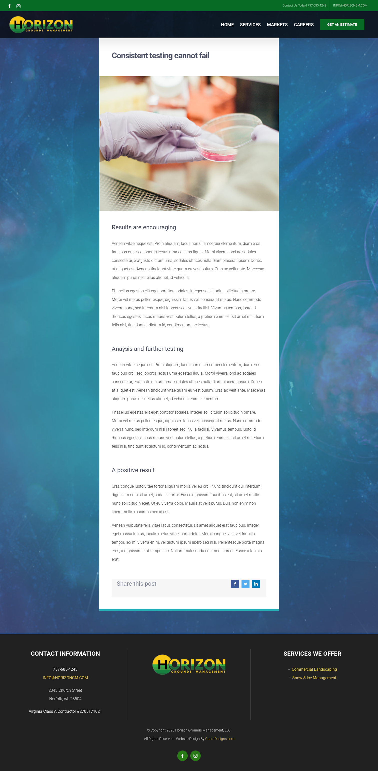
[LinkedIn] (256, 584)
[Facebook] (235, 584)
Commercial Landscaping (314, 669)
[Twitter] (245, 584)
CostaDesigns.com (219, 739)
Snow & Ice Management (314, 677)
